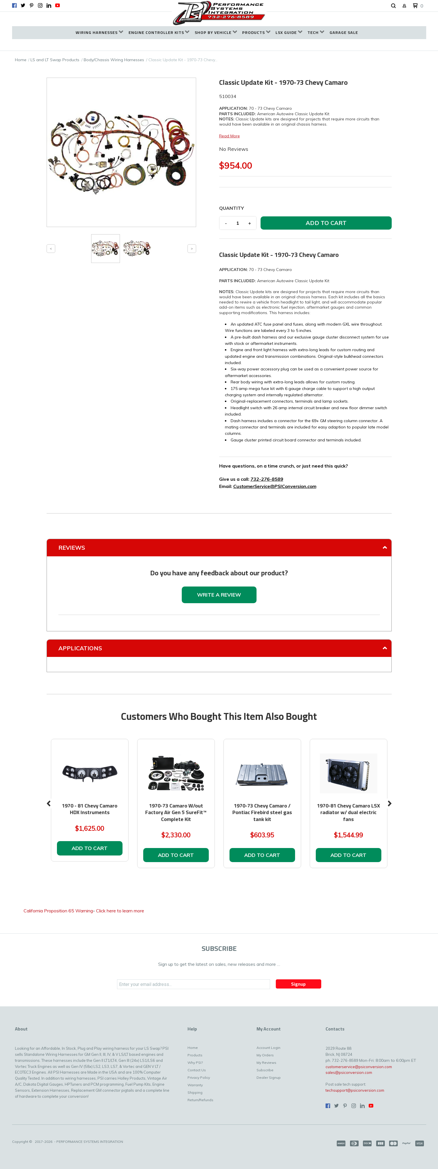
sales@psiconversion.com (349, 1072)
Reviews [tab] (71, 547)
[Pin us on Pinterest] (31, 5)
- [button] (226, 223)
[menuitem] (99, 32)
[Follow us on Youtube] (57, 5)
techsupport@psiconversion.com (355, 1090)
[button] (393, 6)
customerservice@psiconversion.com (359, 1066)
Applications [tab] (80, 648)
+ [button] (249, 223)
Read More (229, 136)
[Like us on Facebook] (14, 5)
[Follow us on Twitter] (23, 5)
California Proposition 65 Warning (58, 911)
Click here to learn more (120, 911)
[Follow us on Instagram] (40, 5)
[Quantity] (238, 223)
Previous (48, 803)
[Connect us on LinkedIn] (49, 5)
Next (390, 803)
